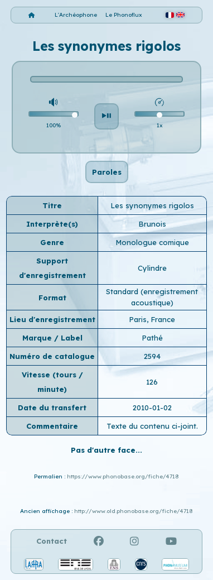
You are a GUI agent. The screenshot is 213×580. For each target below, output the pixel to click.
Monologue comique (152, 242)
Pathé (152, 337)
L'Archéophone (76, 14)
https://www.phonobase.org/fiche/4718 (123, 476)
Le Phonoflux (123, 14)
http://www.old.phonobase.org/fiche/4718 (133, 511)
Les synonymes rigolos (152, 205)
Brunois (152, 223)
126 (152, 381)
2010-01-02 (152, 407)
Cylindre (152, 267)
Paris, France (152, 319)
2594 (152, 356)
